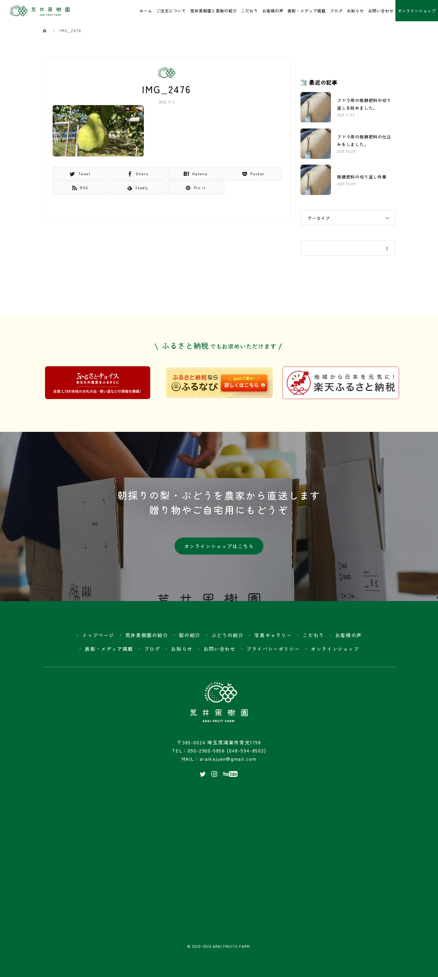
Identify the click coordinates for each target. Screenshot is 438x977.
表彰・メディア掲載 (306, 11)
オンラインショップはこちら (219, 547)
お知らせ (355, 11)
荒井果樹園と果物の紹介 (213, 11)
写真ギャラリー (273, 637)
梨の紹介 (189, 637)
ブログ (336, 11)
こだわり (249, 11)
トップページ (98, 637)
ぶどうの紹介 (227, 637)
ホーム (145, 11)
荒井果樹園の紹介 (146, 637)
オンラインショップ (417, 11)
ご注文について (171, 11)
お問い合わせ (381, 11)
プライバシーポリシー (273, 650)
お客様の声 (272, 11)
